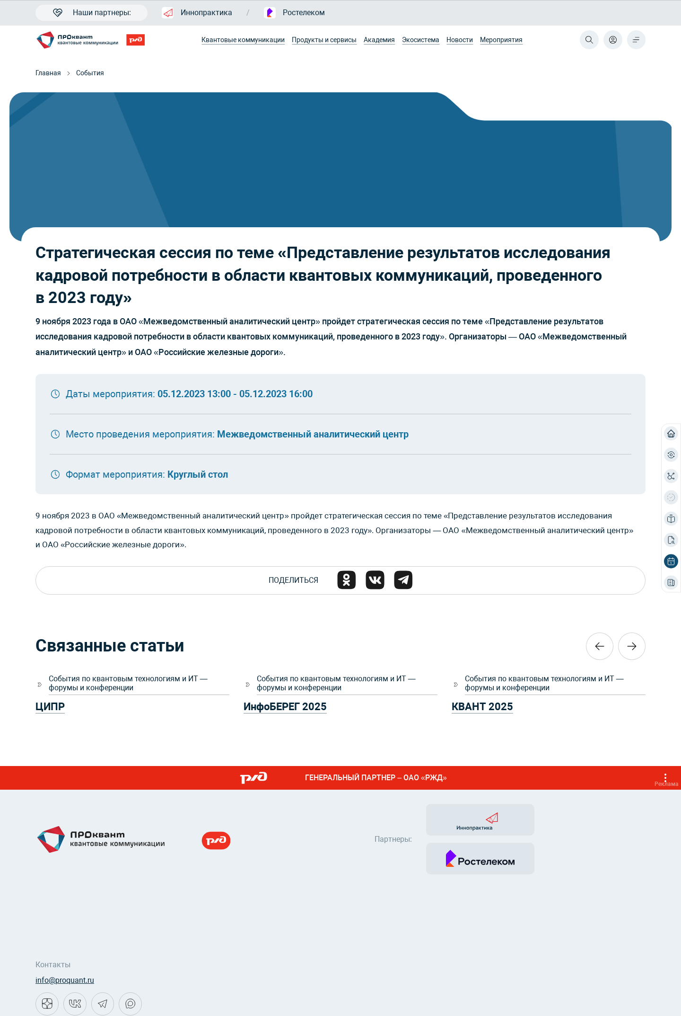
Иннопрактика (197, 12)
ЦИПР (50, 707)
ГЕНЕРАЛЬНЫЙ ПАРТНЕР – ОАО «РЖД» (456, 779)
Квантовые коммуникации (243, 40)
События (90, 73)
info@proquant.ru (64, 943)
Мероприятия (501, 40)
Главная (48, 73)
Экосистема (420, 40)
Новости (459, 40)
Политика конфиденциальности (92, 997)
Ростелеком (294, 12)
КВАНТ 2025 (482, 707)
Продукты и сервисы (324, 40)
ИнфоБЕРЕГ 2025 (285, 707)
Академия (379, 40)
